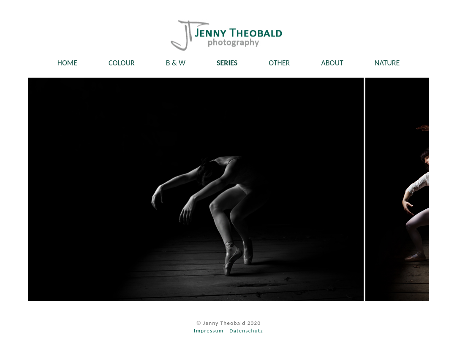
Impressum (208, 330)
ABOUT (332, 63)
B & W (175, 63)
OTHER (279, 63)
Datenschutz (246, 330)
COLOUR (122, 63)
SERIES (227, 63)
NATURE (387, 63)
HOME (67, 63)
